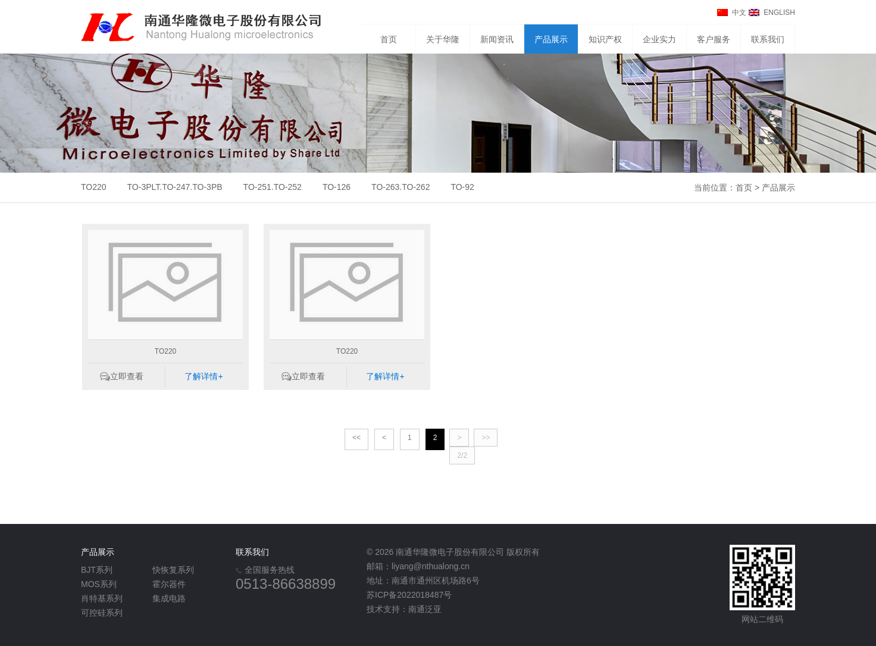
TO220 (94, 187)
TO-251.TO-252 (272, 187)
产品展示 (551, 39)
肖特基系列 (102, 598)
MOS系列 (99, 584)
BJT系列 (96, 570)
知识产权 (605, 39)
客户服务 (713, 39)
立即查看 (126, 376)
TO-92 (462, 187)
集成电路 (169, 598)
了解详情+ (203, 376)
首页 (388, 39)
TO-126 (337, 187)
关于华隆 (442, 39)
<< (356, 437)
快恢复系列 (173, 570)
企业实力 (659, 39)
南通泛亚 (425, 609)
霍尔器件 (169, 584)
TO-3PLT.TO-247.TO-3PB (175, 187)
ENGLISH (779, 12)
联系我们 (767, 39)
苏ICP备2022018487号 (409, 595)
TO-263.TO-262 (400, 187)
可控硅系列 (102, 612)
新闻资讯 (497, 39)
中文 (739, 12)
